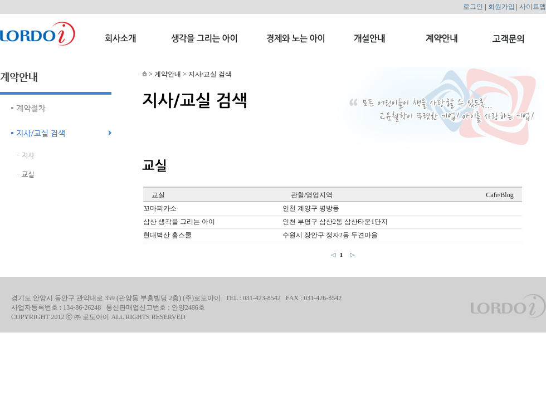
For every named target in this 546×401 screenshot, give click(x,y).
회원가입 (501, 7)
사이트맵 (532, 7)
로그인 (473, 7)
